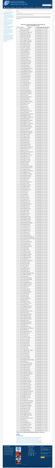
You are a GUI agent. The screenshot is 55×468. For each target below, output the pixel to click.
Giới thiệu (8, 7)
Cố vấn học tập (25, 7)
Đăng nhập (44, 3)
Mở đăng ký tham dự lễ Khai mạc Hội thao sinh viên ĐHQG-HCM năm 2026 (8, 27)
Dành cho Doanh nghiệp (39, 7)
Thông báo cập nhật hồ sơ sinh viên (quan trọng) (8, 20)
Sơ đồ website (49, 3)
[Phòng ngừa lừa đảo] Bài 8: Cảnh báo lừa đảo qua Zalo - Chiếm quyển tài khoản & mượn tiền (8, 23)
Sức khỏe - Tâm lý (47, 7)
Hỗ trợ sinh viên (19, 7)
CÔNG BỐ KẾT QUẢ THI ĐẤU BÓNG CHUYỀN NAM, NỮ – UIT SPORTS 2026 (8, 13)
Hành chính (13, 7)
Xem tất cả (5, 41)
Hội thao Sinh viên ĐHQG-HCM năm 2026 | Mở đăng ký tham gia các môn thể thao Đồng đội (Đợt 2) (8, 16)
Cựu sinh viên (31, 7)
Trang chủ (5, 7)
